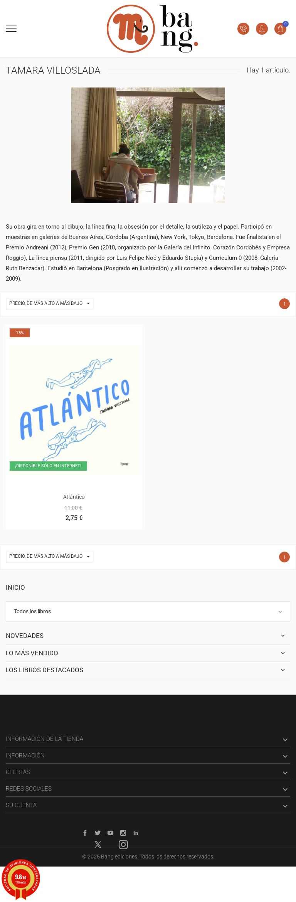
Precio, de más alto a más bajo (51, 304)
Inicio (15, 587)
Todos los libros (32, 611)
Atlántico (74, 497)
